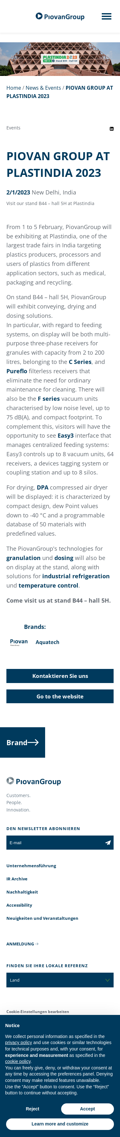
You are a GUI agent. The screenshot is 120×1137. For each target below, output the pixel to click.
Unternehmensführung (31, 866)
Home (13, 87)
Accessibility (19, 905)
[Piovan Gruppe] (60, 16)
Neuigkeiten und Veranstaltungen (42, 918)
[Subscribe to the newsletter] (108, 843)
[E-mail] (54, 843)
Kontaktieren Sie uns (60, 676)
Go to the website (60, 696)
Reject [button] (32, 1108)
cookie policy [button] (17, 1061)
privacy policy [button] (18, 1042)
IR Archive (17, 879)
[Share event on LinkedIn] (112, 129)
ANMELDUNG (20, 944)
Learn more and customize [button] (60, 1123)
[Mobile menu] (106, 18)
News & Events (43, 87)
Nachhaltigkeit (22, 892)
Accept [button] (87, 1108)
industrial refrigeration (76, 576)
